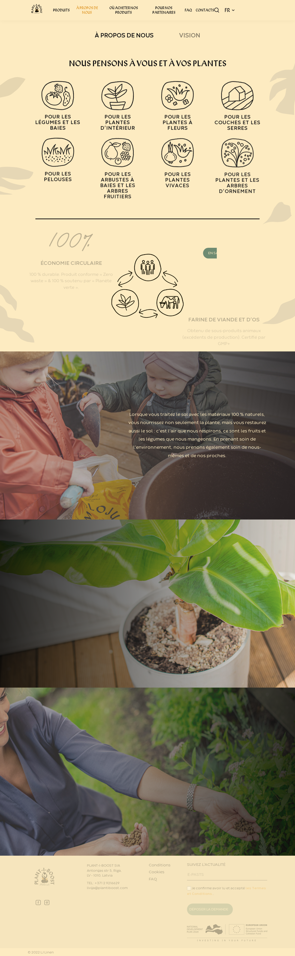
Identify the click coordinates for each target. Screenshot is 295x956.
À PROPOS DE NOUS (87, 10)
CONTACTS (205, 10)
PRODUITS (61, 10)
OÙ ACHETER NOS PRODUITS (123, 10)
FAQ (188, 10)
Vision (189, 36)
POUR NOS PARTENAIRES (164, 10)
